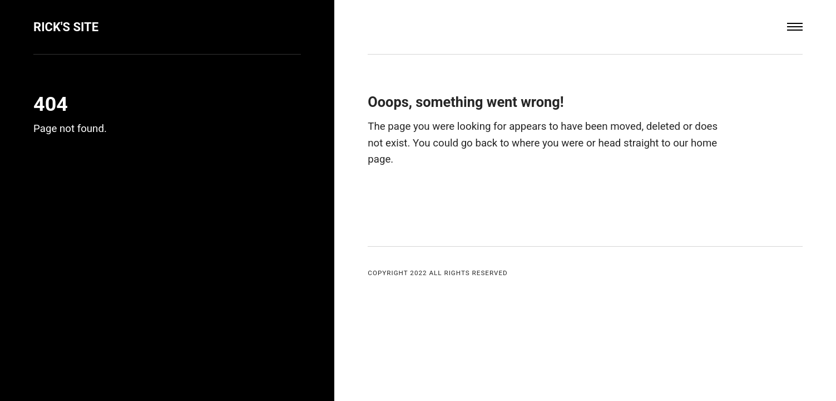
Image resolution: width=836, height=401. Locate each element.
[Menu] (795, 27)
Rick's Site (66, 26)
